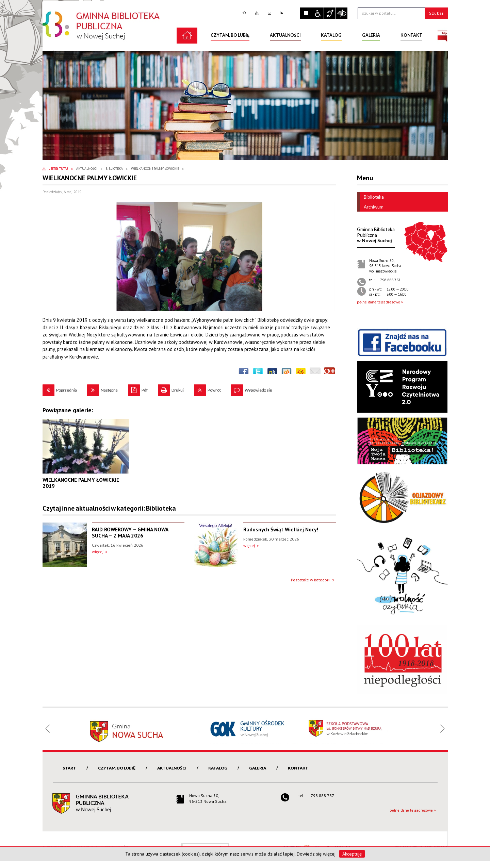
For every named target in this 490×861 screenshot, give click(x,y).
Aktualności (171, 768)
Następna (102, 388)
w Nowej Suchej (376, 235)
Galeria (257, 768)
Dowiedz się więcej (316, 854)
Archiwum (370, 207)
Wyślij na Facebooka (243, 372)
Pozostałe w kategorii (310, 579)
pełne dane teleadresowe (378, 302)
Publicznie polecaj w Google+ (329, 372)
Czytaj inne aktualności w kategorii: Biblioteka (109, 508)
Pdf (138, 388)
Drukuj (171, 388)
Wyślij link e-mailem (315, 372)
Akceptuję (352, 854)
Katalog (217, 768)
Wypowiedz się (251, 388)
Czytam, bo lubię (116, 768)
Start (69, 768)
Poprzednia (60, 388)
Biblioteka (370, 197)
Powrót (207, 388)
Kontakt (298, 768)
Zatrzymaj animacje (306, 13)
